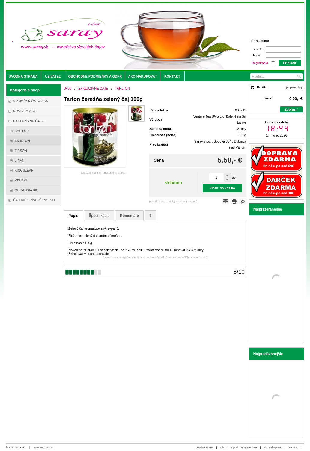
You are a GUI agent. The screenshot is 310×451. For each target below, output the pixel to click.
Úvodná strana (204, 447)
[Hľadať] (299, 76)
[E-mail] (283, 49)
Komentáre (129, 216)
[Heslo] (283, 55)
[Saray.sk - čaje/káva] (118, 36)
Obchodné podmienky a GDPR (238, 447)
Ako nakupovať (273, 447)
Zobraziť (291, 109)
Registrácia (260, 63)
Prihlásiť (290, 63)
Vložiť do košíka (222, 188)
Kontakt (293, 447)
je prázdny (294, 87)
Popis (73, 216)
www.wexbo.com (44, 447)
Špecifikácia (99, 216)
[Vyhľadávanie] (276, 76)
